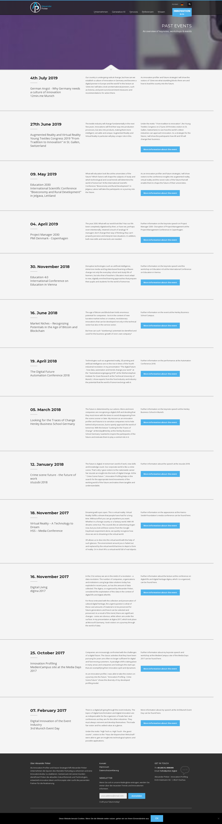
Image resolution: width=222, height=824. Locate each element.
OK (156, 818)
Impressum (104, 767)
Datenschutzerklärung (109, 770)
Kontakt (175, 4)
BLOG (182, 12)
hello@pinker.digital (168, 771)
